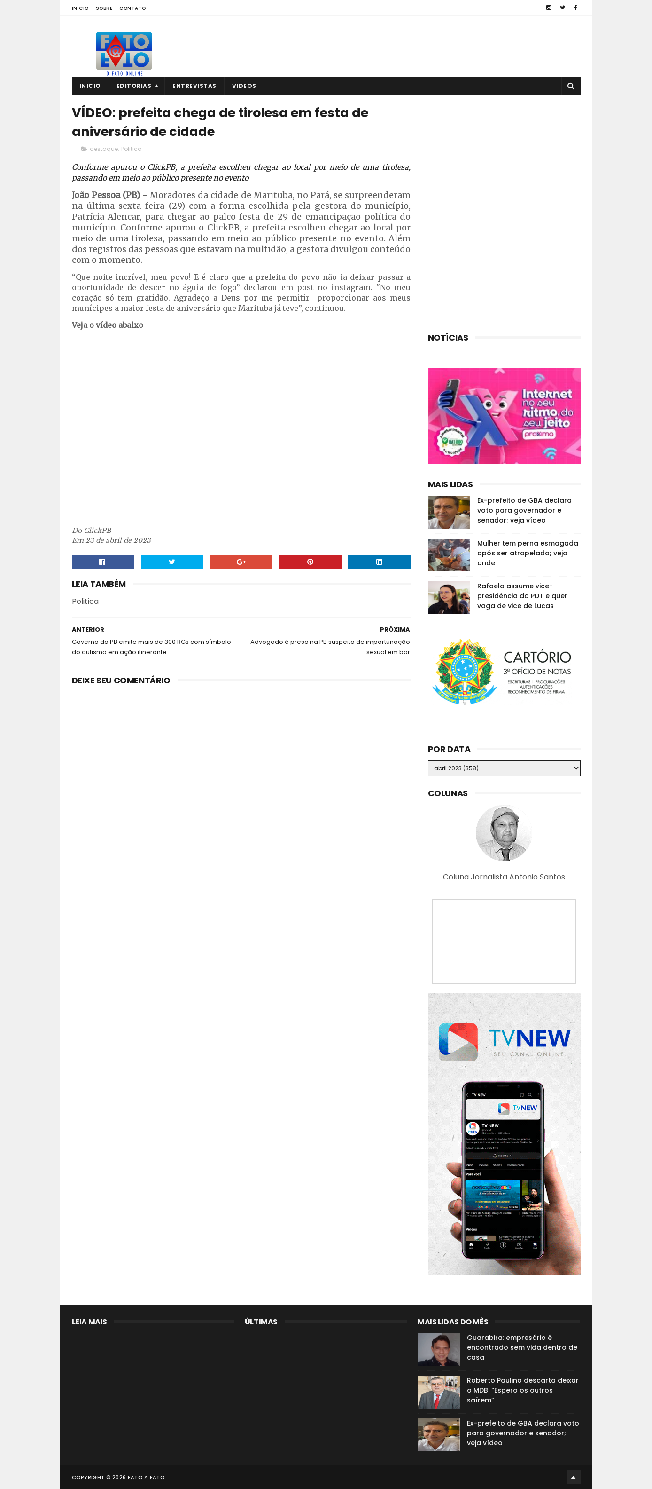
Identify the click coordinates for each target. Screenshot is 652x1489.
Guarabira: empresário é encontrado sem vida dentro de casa (522, 1347)
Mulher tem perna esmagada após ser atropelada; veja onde (527, 553)
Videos (244, 86)
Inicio (80, 8)
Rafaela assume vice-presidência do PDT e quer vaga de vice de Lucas (522, 595)
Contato (132, 8)
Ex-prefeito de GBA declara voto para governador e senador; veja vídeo (524, 510)
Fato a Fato (146, 1477)
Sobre (104, 8)
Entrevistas (194, 86)
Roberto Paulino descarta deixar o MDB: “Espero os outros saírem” (523, 1390)
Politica (131, 149)
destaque (104, 149)
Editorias (134, 86)
